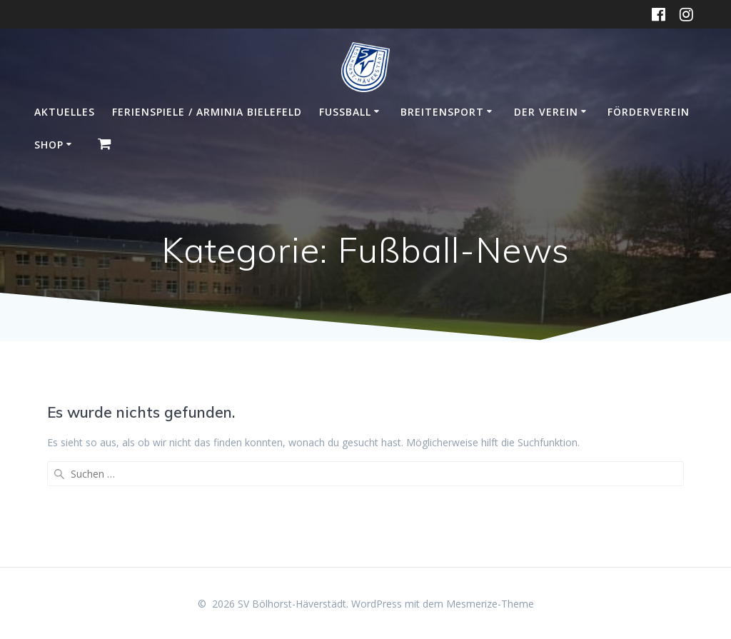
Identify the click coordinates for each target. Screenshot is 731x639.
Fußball (345, 112)
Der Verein (546, 112)
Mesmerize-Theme (490, 603)
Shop (49, 144)
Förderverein (649, 112)
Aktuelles (64, 112)
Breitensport (442, 112)
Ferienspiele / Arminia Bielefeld (207, 112)
